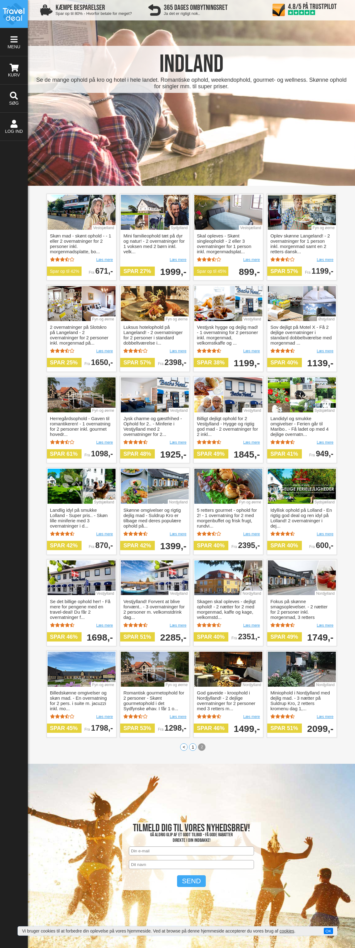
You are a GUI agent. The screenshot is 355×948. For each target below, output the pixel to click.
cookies (287, 930)
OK (328, 931)
